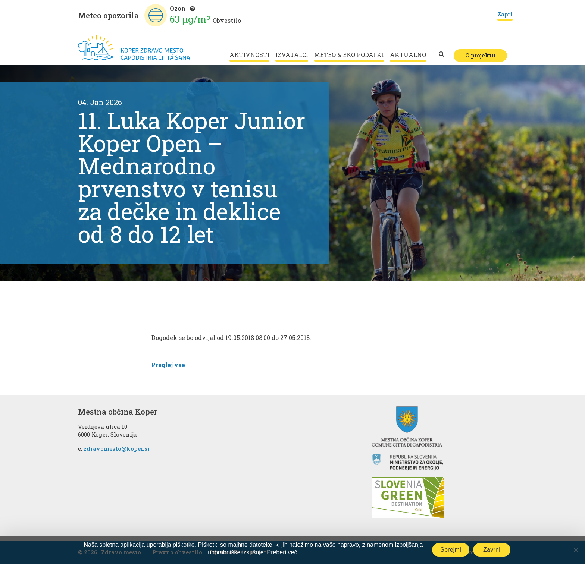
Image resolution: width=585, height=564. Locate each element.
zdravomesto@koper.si (117, 448)
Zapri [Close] (505, 15)
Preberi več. (282, 552)
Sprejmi (450, 549)
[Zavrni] (575, 550)
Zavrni (491, 549)
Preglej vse (168, 365)
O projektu (480, 55)
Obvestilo (227, 20)
